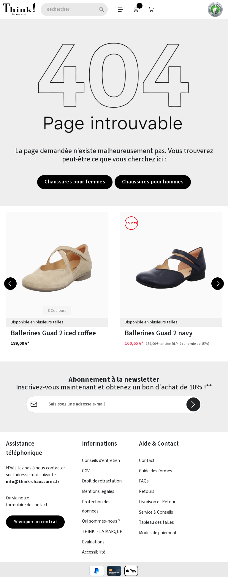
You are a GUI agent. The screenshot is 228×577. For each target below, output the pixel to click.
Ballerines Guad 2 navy (159, 333)
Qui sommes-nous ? (101, 521)
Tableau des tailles (156, 522)
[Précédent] (10, 283)
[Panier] (151, 9)
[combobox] (68, 9)
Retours (146, 491)
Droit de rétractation (102, 481)
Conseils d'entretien (101, 460)
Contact (147, 460)
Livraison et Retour (157, 502)
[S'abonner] (193, 404)
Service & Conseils (156, 512)
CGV (86, 471)
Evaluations (93, 542)
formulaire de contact (27, 504)
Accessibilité (93, 552)
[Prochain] (217, 283)
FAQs (144, 481)
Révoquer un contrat (35, 521)
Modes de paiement (158, 532)
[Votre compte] (136, 9)
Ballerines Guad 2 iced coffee (53, 333)
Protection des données (96, 506)
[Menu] (120, 9)
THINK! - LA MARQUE (102, 531)
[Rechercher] (101, 9)
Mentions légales (98, 491)
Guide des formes (155, 471)
